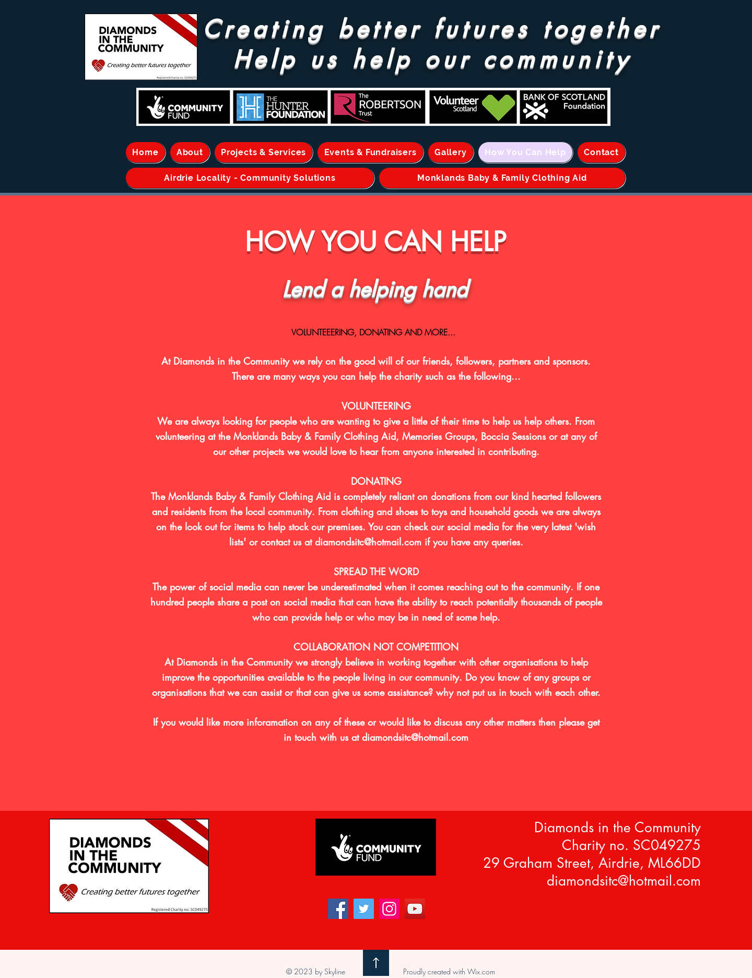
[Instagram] (389, 909)
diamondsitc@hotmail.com (368, 541)
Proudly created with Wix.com (449, 971)
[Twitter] (364, 909)
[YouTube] (415, 909)
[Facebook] (338, 909)
